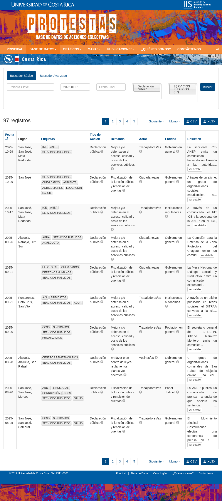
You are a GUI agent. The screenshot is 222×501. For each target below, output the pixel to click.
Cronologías (160, 473)
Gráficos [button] (72, 49)
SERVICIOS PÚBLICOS (56, 152)
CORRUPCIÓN (51, 393)
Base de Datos (139, 473)
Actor (143, 139)
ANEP (53, 147)
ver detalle (195, 169)
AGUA (46, 237)
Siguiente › (156, 121)
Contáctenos (189, 49)
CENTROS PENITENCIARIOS (60, 357)
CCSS (46, 327)
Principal (15, 49)
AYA (44, 297)
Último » (174, 121)
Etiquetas (48, 139)
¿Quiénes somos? (156, 49)
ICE (44, 147)
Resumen (194, 139)
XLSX (209, 121)
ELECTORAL (50, 267)
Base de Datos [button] (42, 49)
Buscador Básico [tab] (21, 75)
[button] (101, 151)
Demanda (117, 139)
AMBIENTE (69, 182)
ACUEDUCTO (50, 242)
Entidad (170, 139)
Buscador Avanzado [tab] (53, 75)
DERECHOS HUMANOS (56, 272)
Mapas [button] (94, 49)
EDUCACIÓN (74, 187)
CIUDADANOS (51, 182)
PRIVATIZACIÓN (52, 337)
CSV (192, 121)
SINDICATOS (58, 297)
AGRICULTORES (52, 187)
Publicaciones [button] (121, 49)
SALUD (46, 193)
